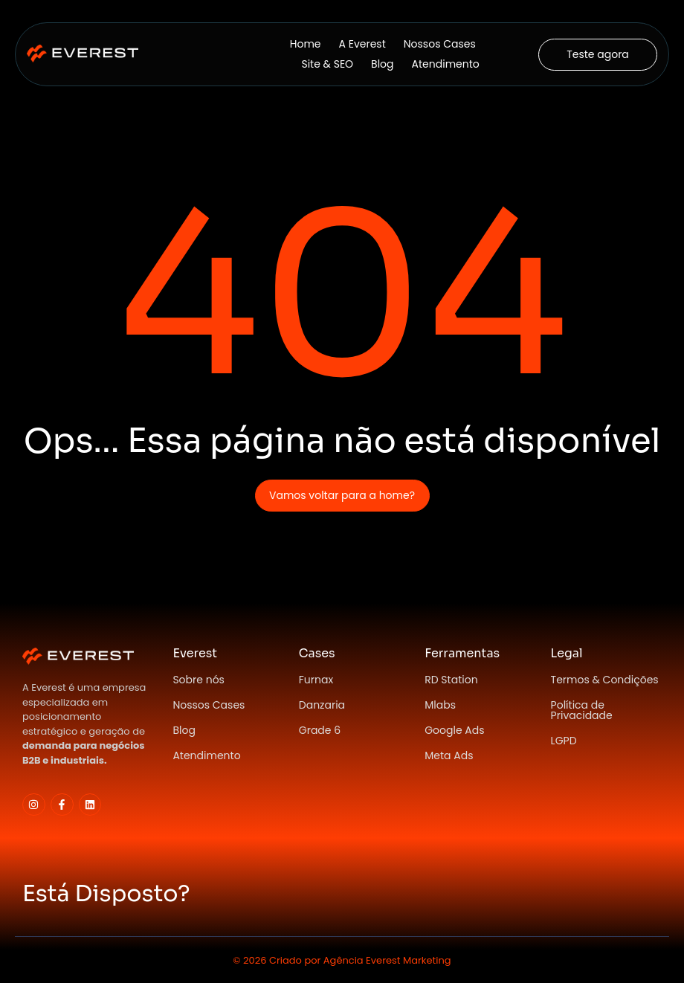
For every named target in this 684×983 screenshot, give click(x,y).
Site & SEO (327, 64)
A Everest (362, 43)
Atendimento (446, 64)
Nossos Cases (440, 43)
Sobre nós (198, 679)
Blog (382, 64)
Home (305, 43)
